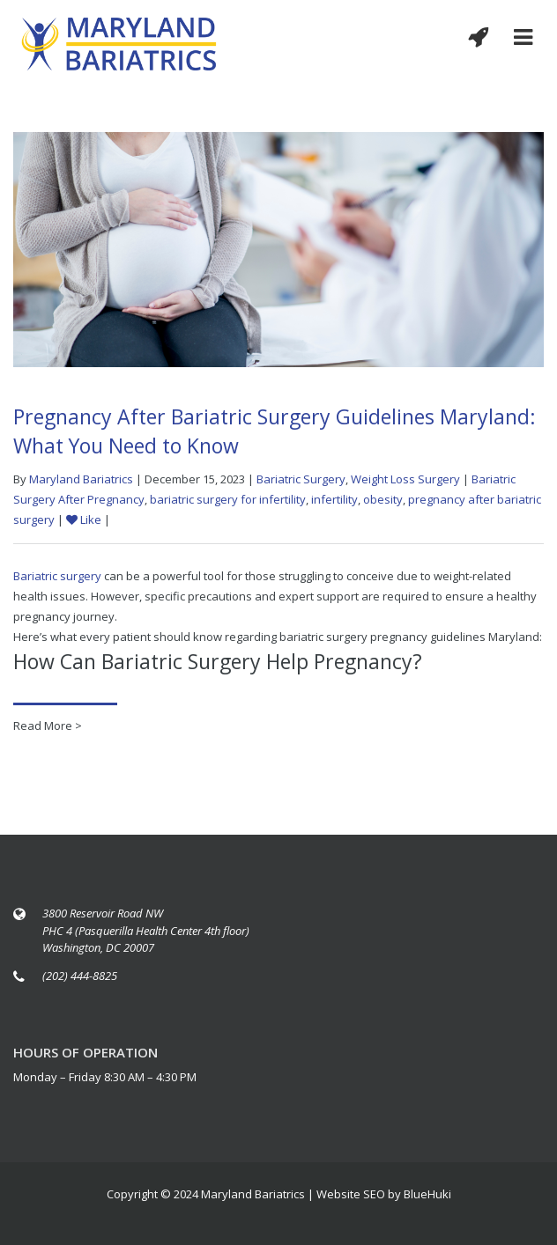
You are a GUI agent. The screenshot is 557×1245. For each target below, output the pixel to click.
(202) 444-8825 (79, 975)
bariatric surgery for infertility (228, 499)
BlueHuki (427, 1194)
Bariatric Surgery (300, 479)
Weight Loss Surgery (405, 479)
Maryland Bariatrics (81, 479)
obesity (383, 499)
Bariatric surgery (57, 576)
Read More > (47, 725)
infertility (334, 499)
